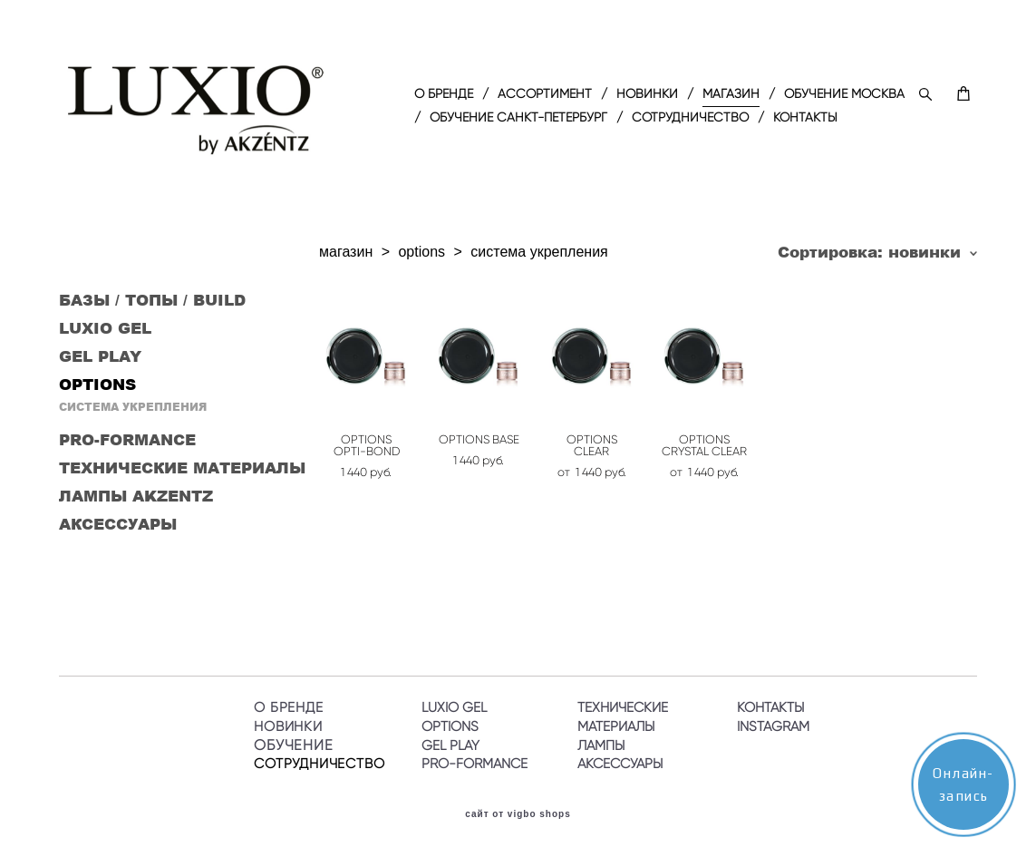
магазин (346, 251)
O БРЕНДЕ (443, 94)
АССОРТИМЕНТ (545, 94)
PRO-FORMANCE (127, 439)
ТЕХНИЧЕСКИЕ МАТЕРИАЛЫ (182, 467)
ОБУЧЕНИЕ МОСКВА (844, 94)
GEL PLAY (100, 355)
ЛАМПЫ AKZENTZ (136, 495)
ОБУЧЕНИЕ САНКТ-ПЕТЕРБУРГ (518, 118)
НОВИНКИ (647, 94)
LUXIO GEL (105, 327)
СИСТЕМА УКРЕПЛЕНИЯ (133, 406)
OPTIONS (97, 383)
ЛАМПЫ (601, 745)
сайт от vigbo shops (518, 814)
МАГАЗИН (731, 94)
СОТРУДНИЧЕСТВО (690, 118)
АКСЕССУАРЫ (118, 523)
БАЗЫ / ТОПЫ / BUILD (152, 299)
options (421, 251)
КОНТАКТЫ (805, 118)
